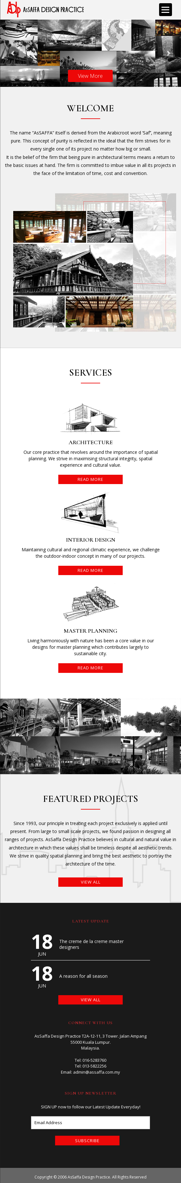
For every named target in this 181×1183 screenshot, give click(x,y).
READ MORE (90, 479)
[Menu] (165, 9)
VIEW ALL (90, 882)
